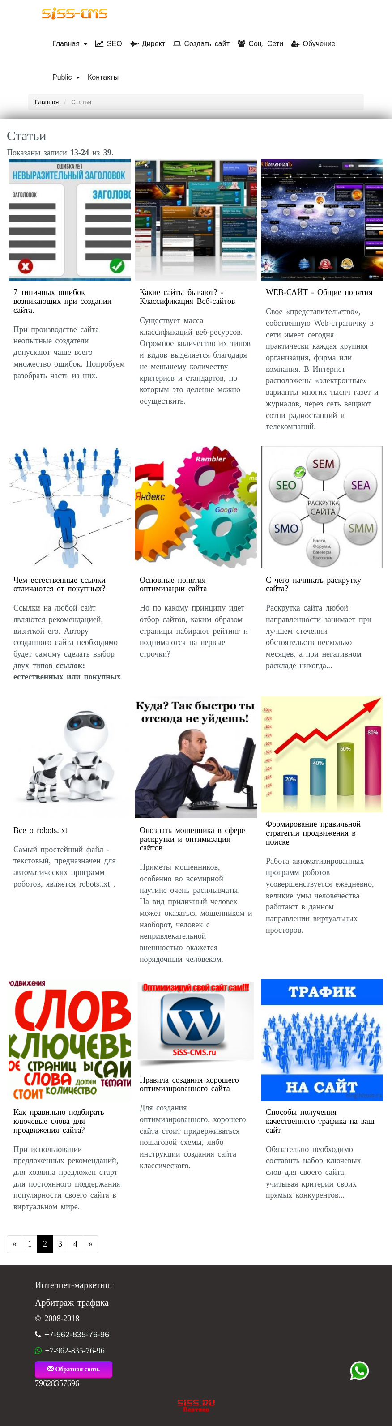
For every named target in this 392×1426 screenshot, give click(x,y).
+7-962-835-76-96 (77, 1334)
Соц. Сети (260, 43)
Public (66, 77)
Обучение (313, 43)
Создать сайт (201, 43)
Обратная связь (73, 1369)
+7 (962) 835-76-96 (359, 1371)
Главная (69, 43)
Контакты (103, 77)
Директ (148, 43)
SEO (108, 43)
